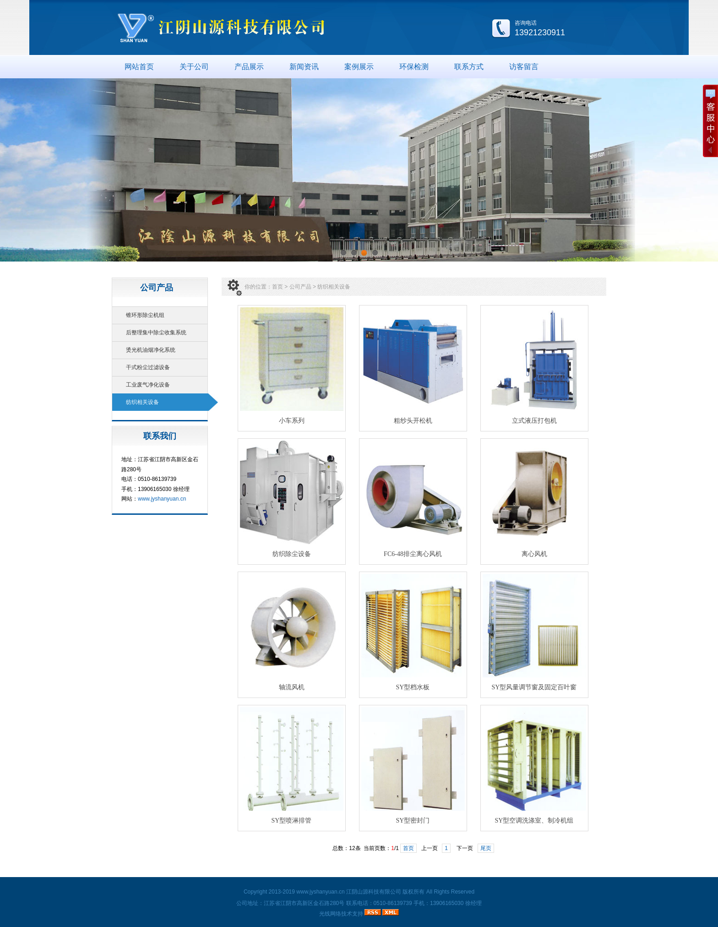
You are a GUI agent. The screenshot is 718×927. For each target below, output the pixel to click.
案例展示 (359, 67)
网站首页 (139, 67)
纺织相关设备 (142, 402)
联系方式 (469, 67)
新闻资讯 (304, 67)
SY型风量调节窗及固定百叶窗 (534, 687)
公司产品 (300, 287)
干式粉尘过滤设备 (148, 367)
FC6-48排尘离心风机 (413, 554)
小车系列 (292, 420)
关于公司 (194, 67)
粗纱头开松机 (413, 420)
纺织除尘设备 (291, 554)
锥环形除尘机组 (145, 315)
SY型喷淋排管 (292, 820)
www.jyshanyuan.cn (162, 499)
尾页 (485, 848)
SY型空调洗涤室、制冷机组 (534, 820)
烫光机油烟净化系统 (150, 350)
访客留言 (523, 67)
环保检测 (414, 67)
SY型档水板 (413, 687)
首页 (277, 287)
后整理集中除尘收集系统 (156, 332)
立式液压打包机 (534, 420)
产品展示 (249, 67)
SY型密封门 (413, 820)
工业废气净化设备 (148, 385)
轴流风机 (292, 687)
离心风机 (534, 554)
